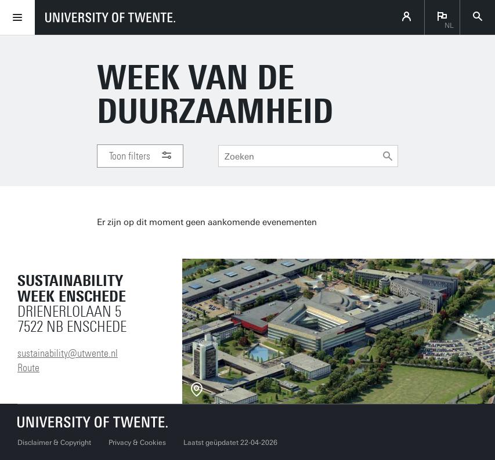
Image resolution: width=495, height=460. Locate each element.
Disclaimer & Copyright (54, 443)
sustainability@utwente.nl (67, 353)
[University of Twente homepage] (110, 17)
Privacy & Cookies (137, 443)
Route (28, 367)
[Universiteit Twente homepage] (92, 422)
